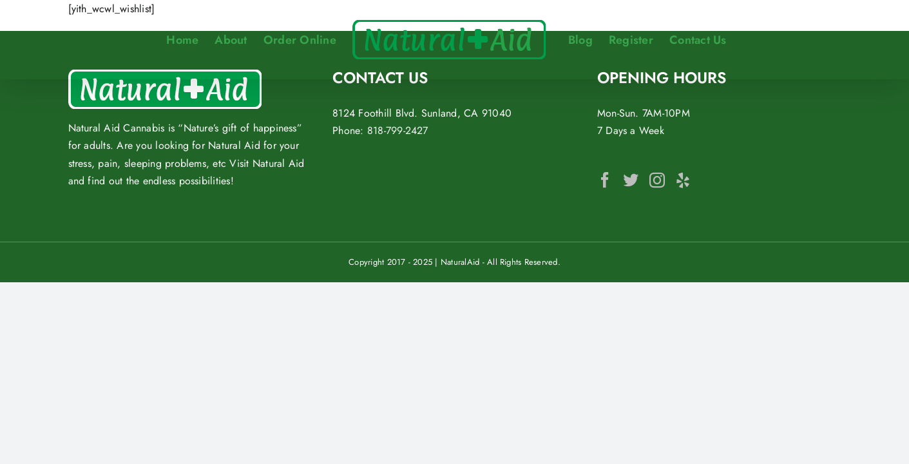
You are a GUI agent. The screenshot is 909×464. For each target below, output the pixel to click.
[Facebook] (605, 180)
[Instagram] (657, 180)
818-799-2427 (397, 130)
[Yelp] (683, 180)
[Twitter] (630, 180)
